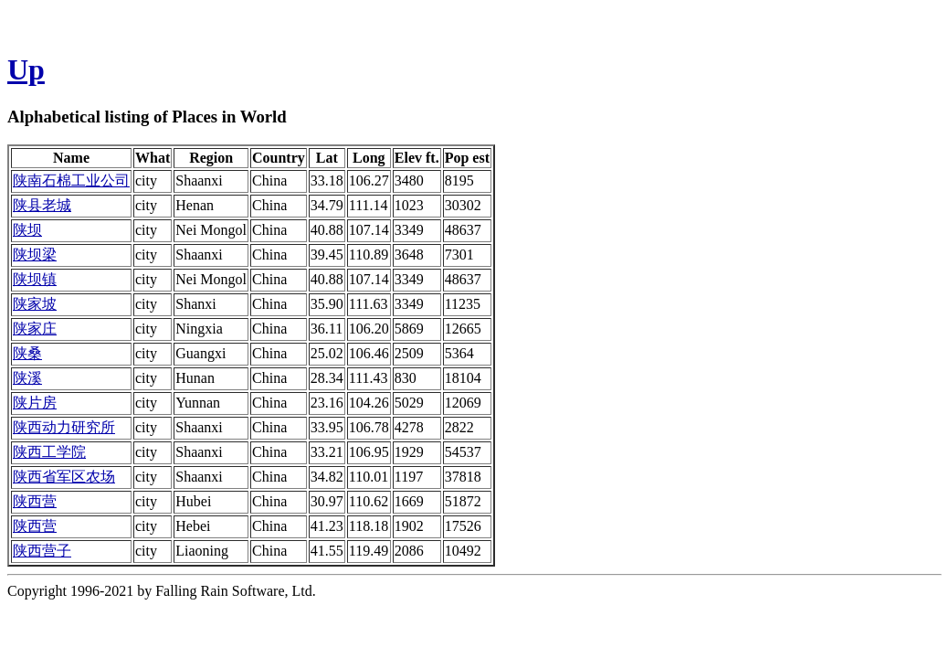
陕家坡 (35, 304)
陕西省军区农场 (64, 476)
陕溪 (27, 378)
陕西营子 (42, 550)
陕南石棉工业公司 (71, 180)
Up (26, 69)
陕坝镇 (35, 279)
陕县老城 (42, 205)
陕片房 (35, 402)
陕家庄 (35, 328)
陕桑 (27, 353)
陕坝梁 (35, 254)
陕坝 (27, 230)
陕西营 (35, 501)
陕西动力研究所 (64, 427)
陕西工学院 (49, 452)
